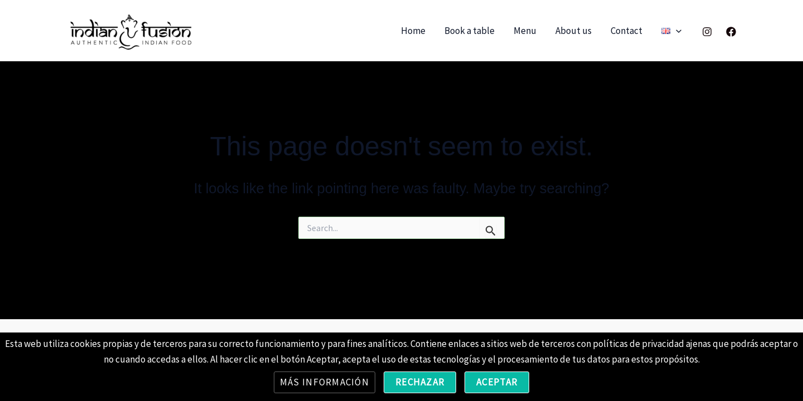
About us (573, 31)
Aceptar (496, 382)
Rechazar (419, 382)
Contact (626, 31)
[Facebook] (731, 32)
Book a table (469, 31)
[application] (675, 30)
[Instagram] (707, 32)
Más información (324, 382)
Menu (525, 31)
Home (413, 31)
